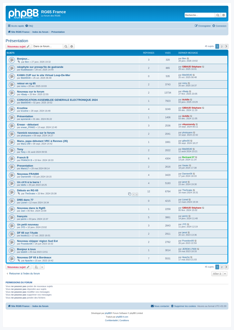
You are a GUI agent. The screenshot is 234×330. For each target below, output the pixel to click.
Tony (20, 149)
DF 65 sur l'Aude (27, 232)
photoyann (26, 135)
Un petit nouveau (28, 224)
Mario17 (25, 168)
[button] (226, 46)
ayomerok (26, 119)
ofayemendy (188, 124)
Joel (23, 211)
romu (23, 86)
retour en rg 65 (26, 83)
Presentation (25, 165)
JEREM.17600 (189, 249)
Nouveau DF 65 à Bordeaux (34, 257)
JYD (23, 227)
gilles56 (186, 141)
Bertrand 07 (188, 157)
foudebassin (27, 69)
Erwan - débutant (28, 124)
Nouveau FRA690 (28, 173)
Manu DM (26, 144)
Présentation (17, 41)
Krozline (22, 108)
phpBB (108, 313)
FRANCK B (26, 160)
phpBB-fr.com (122, 317)
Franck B (22, 157)
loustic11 (25, 235)
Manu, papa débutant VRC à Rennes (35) (42, 141)
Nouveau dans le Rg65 (31, 208)
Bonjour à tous (26, 249)
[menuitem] (29, 25)
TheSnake (30, 193)
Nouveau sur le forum (30, 91)
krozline (24, 111)
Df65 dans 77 (25, 199)
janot (184, 182)
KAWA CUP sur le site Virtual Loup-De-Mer (43, 75)
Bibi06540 (26, 78)
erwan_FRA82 (28, 127)
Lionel (24, 202)
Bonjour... (23, 58)
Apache (29, 260)
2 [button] (222, 46)
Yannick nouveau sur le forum (36, 132)
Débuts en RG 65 (27, 190)
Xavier (185, 165)
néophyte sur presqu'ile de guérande (40, 66)
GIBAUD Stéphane (191, 66)
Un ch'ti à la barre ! (29, 182)
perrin (23, 219)
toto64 (24, 252)
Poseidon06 (27, 243)
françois (22, 216)
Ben (27, 62)
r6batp (24, 94)
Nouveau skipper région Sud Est (37, 240)
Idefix (23, 185)
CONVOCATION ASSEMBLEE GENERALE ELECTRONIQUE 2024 (57, 99)
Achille (185, 99)
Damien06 (26, 176)
